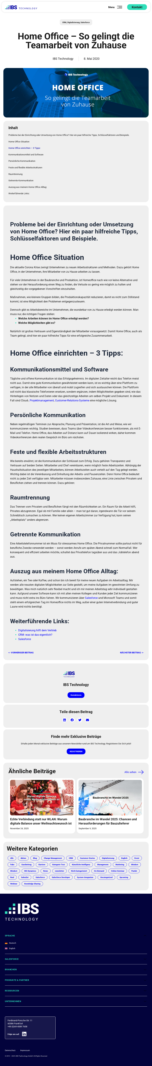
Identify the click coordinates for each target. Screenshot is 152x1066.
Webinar (78, 888)
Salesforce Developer (119, 881)
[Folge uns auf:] (26, 1038)
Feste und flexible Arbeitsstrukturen (25, 167)
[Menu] (119, 7)
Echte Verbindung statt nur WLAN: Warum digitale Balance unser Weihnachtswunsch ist (38, 823)
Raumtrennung (15, 174)
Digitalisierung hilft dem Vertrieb (37, 630)
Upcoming (62, 888)
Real (67, 881)
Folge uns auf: (14, 1038)
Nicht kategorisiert (116, 875)
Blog (36, 862)
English (133, 862)
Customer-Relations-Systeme (72, 400)
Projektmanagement (42, 400)
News (80, 875)
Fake (25, 869)
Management (123, 869)
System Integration (19, 888)
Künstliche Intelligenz (99, 869)
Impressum (27, 1054)
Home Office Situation (18, 141)
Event (13, 869)
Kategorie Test (75, 869)
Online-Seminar (36, 881)
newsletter (95, 875)
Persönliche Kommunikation (21, 161)
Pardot (54, 881)
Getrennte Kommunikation (20, 180)
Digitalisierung (73, 22)
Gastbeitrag (40, 869)
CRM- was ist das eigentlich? (35, 634)
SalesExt (80, 881)
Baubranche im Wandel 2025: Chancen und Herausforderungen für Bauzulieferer (109, 823)
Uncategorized (43, 888)
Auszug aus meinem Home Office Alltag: (27, 187)
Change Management (56, 862)
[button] (64, 720)
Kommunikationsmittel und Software (25, 154)
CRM (62, 22)
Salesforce (86, 22)
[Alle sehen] (141, 772)
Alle (12, 862)
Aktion (24, 862)
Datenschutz (11, 1054)
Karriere (57, 869)
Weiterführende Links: (19, 193)
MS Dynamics (63, 875)
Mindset (31, 875)
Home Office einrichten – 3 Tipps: (24, 148)
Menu (110, 7)
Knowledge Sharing (98, 888)
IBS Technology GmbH (23, 1060)
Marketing (15, 875)
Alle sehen (129, 772)
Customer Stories (93, 862)
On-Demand (16, 881)
